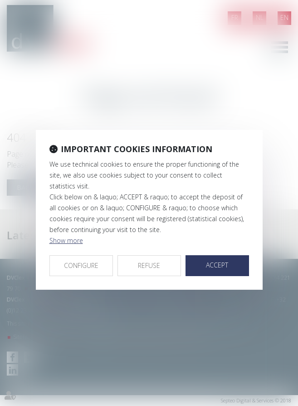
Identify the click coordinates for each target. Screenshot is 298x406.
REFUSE (149, 265)
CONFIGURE (81, 265)
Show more (66, 240)
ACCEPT (217, 265)
